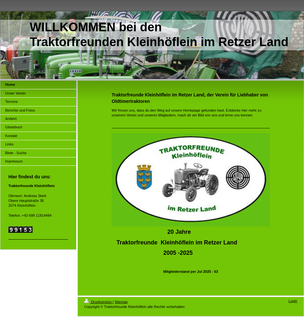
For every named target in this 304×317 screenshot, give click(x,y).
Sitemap (121, 302)
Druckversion (98, 302)
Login (293, 301)
